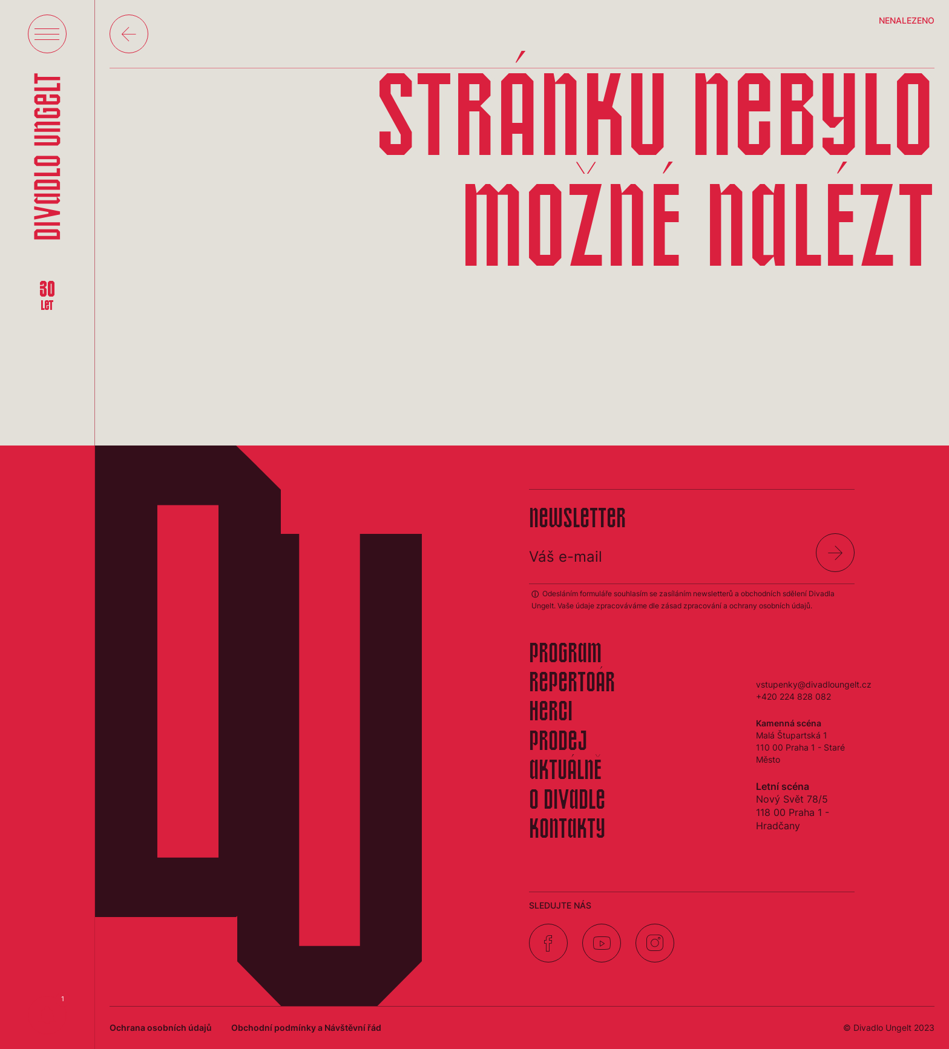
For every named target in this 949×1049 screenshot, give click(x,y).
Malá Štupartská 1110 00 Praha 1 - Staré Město (800, 747)
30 (47, 296)
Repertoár (572, 683)
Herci (551, 713)
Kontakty (567, 830)
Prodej (558, 742)
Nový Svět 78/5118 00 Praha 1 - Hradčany (792, 812)
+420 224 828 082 (793, 696)
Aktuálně (565, 771)
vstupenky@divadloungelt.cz (814, 684)
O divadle (567, 801)
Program (565, 654)
